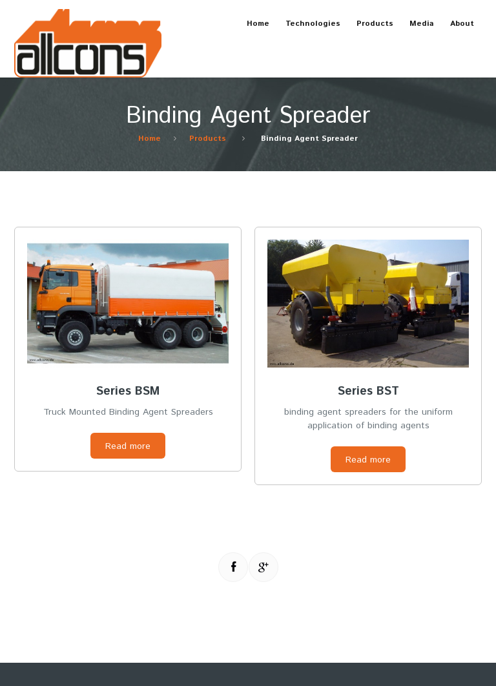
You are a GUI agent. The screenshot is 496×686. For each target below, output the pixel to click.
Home (258, 23)
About (458, 29)
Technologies (309, 29)
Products (371, 29)
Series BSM (128, 391)
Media (418, 29)
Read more (127, 446)
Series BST (368, 391)
